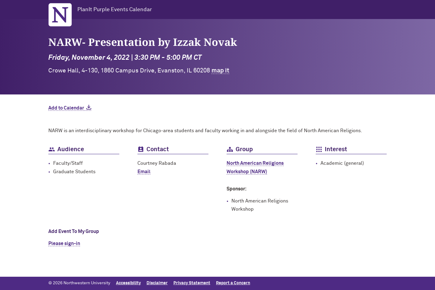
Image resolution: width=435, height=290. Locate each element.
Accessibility (128, 283)
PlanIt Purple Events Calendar (114, 9)
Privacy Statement (191, 283)
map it (220, 71)
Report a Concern (233, 283)
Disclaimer (157, 283)
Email (143, 171)
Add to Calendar (66, 108)
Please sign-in (64, 243)
